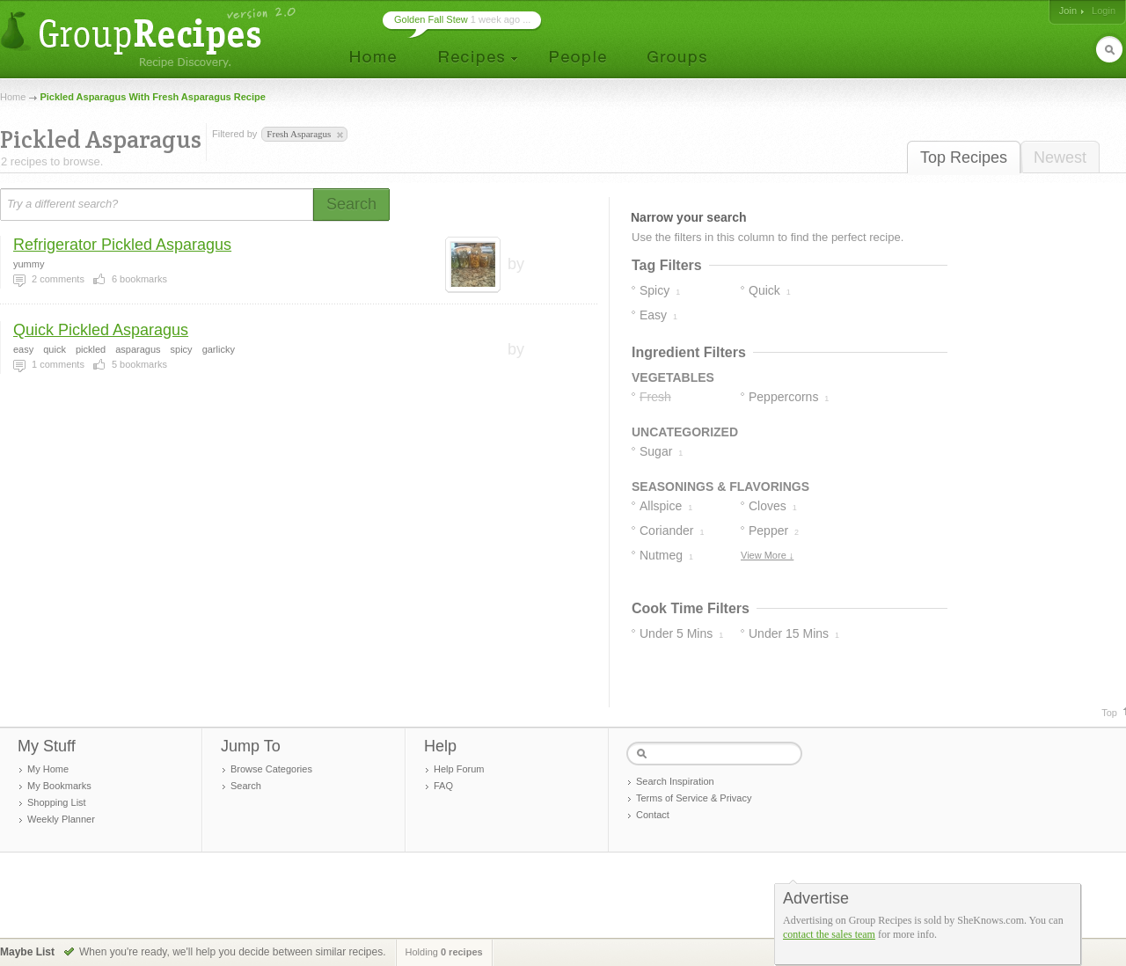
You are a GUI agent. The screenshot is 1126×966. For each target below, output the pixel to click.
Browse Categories (271, 769)
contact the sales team (829, 934)
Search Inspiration (675, 781)
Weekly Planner (61, 819)
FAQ (443, 785)
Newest (1060, 157)
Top (1109, 712)
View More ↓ (767, 555)
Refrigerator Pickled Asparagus (122, 244)
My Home (48, 769)
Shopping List (56, 802)
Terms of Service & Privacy (693, 798)
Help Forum (459, 769)
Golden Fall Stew (431, 19)
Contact (652, 814)
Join (1068, 10)
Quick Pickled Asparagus (100, 330)
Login (1103, 10)
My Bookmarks (59, 785)
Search (245, 785)
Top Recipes (963, 157)
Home (13, 96)
